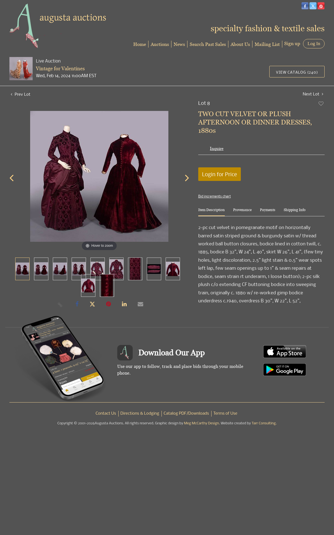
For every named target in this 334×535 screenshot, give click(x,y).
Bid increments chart (214, 196)
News (179, 44)
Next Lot (313, 94)
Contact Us (106, 413)
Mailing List (267, 44)
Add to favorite (321, 103)
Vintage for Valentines (60, 68)
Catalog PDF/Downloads (186, 413)
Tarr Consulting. (264, 423)
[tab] (211, 212)
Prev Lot (20, 94)
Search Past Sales (208, 44)
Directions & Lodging (140, 413)
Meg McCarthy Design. (202, 423)
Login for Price (219, 174)
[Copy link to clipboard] (60, 304)
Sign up (292, 43)
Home (139, 44)
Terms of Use (225, 413)
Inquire (216, 148)
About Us (240, 44)
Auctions (160, 44)
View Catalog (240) (297, 72)
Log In (313, 43)
